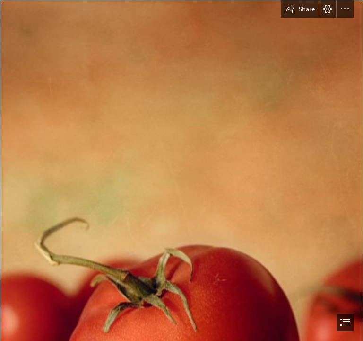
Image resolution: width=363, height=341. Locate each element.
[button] (300, 9)
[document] (181, 170)
